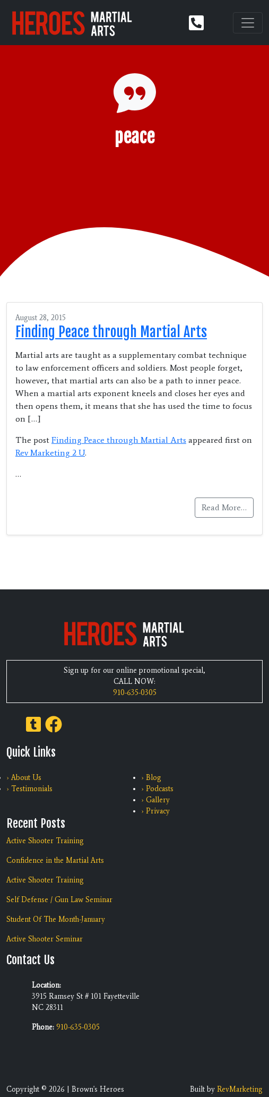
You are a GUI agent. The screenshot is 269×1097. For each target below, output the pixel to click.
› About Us (23, 777)
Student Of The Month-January (55, 919)
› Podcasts (157, 788)
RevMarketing (240, 1089)
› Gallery (155, 799)
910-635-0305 (135, 692)
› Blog (151, 777)
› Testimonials (29, 788)
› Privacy (155, 811)
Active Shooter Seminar (44, 939)
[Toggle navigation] (248, 22)
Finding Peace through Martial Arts (111, 331)
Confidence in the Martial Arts (55, 860)
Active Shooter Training (45, 840)
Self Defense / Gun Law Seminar (59, 899)
